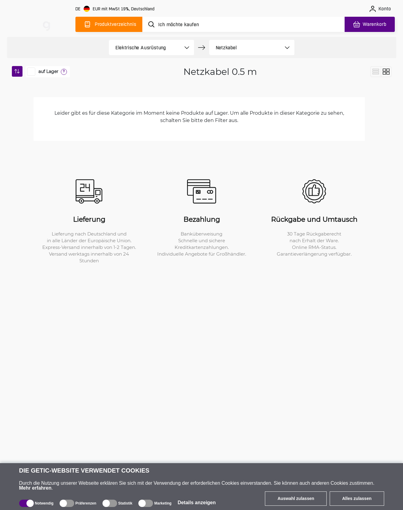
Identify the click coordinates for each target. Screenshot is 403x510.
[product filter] (144, 47)
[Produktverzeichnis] (108, 24)
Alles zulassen (357, 498)
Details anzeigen (197, 502)
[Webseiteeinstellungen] (115, 9)
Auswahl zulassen (295, 498)
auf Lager (48, 71)
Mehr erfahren (35, 488)
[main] (46, 23)
